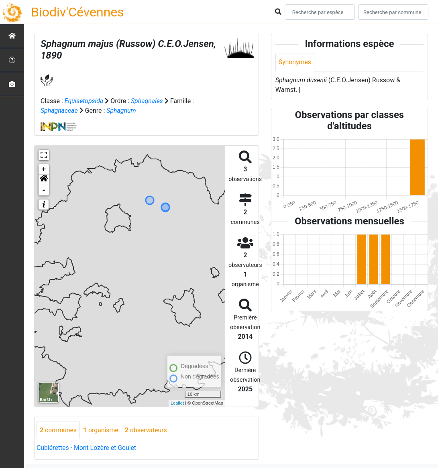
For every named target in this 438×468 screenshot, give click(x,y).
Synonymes (295, 62)
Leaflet (177, 403)
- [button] (44, 190)
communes (58, 430)
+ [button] (44, 169)
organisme (101, 430)
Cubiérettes (53, 448)
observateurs (147, 430)
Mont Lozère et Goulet (105, 448)
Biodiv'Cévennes (77, 12)
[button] (44, 180)
